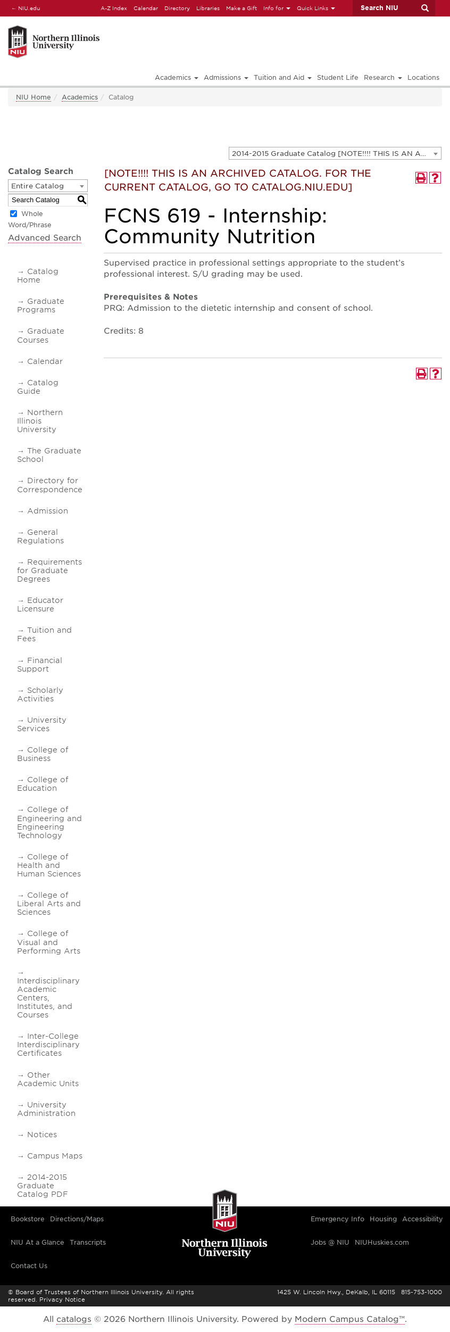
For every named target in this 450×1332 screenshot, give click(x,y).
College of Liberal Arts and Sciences (49, 903)
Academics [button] (176, 77)
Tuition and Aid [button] (283, 77)
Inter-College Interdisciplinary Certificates (48, 1044)
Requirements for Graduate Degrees (49, 570)
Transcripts (88, 1242)
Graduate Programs (40, 305)
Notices (42, 1134)
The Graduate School (49, 455)
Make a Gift (241, 8)
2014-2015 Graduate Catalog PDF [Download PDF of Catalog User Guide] (42, 1185)
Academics (80, 97)
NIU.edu (24, 7)
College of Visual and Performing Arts (48, 942)
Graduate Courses (40, 335)
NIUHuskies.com (382, 1242)
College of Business (42, 754)
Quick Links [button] (316, 8)
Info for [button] (276, 8)
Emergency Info (337, 1219)
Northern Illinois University (40, 421)
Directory (177, 8)
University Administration (46, 1109)
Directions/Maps (77, 1219)
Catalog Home (38, 275)
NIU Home (33, 97)
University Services (41, 724)
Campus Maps (54, 1156)
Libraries (208, 8)
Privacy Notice (62, 1299)
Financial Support (39, 664)
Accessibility (422, 1219)
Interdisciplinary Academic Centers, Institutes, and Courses (48, 998)
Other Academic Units (48, 1079)
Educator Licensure (40, 604)
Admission (47, 511)
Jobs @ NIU (330, 1242)
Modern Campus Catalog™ (350, 1319)
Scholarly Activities (40, 694)
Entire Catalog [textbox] (37, 186)
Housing (383, 1219)
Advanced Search (44, 238)
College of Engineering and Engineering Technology (49, 822)
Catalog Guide (38, 386)
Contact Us (29, 1266)
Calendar (146, 8)
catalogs (73, 1319)
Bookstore (28, 1219)
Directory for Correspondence (49, 484)
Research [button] (383, 77)
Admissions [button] (226, 77)
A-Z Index (114, 8)
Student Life (338, 77)
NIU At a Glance (37, 1242)
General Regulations (40, 536)
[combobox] (335, 153)
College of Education (42, 783)
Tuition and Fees (44, 634)
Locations (423, 77)
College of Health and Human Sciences (49, 865)
